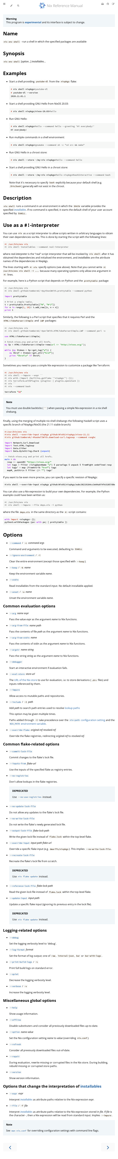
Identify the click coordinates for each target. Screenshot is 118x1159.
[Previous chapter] (10, 1147)
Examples (14, 73)
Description (17, 197)
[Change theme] (11, 5)
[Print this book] (103, 4)
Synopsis (13, 53)
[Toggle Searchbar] (18, 5)
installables (90, 1086)
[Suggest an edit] (113, 4)
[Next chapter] (108, 1147)
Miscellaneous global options (29, 1000)
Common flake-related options (31, 744)
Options (12, 534)
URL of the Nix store (25, 680)
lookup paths (72, 708)
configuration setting (87, 720)
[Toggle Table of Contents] (4, 5)
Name (10, 33)
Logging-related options (25, 930)
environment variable (27, 723)
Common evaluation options (29, 605)
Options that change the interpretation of (41, 1086)
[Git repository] (108, 4)
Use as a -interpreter (31, 225)
